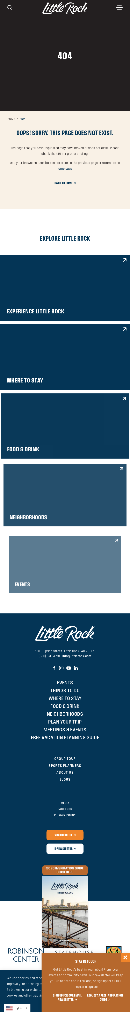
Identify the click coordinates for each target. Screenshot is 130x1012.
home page (64, 168)
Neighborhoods (65, 714)
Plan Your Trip (65, 721)
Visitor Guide (63, 835)
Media (65, 803)
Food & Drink (65, 706)
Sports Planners (65, 765)
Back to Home (64, 183)
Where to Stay (65, 698)
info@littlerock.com (76, 656)
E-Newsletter (64, 848)
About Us (65, 772)
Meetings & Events (64, 729)
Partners (65, 809)
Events (65, 682)
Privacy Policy (65, 815)
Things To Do (65, 690)
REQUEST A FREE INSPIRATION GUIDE (105, 997)
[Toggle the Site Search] (9, 7)
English (14, 1008)
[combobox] (17, 1008)
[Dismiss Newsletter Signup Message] (125, 957)
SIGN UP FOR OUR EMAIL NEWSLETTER (67, 997)
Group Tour (65, 758)
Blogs (65, 779)
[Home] (65, 8)
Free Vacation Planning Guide (65, 737)
